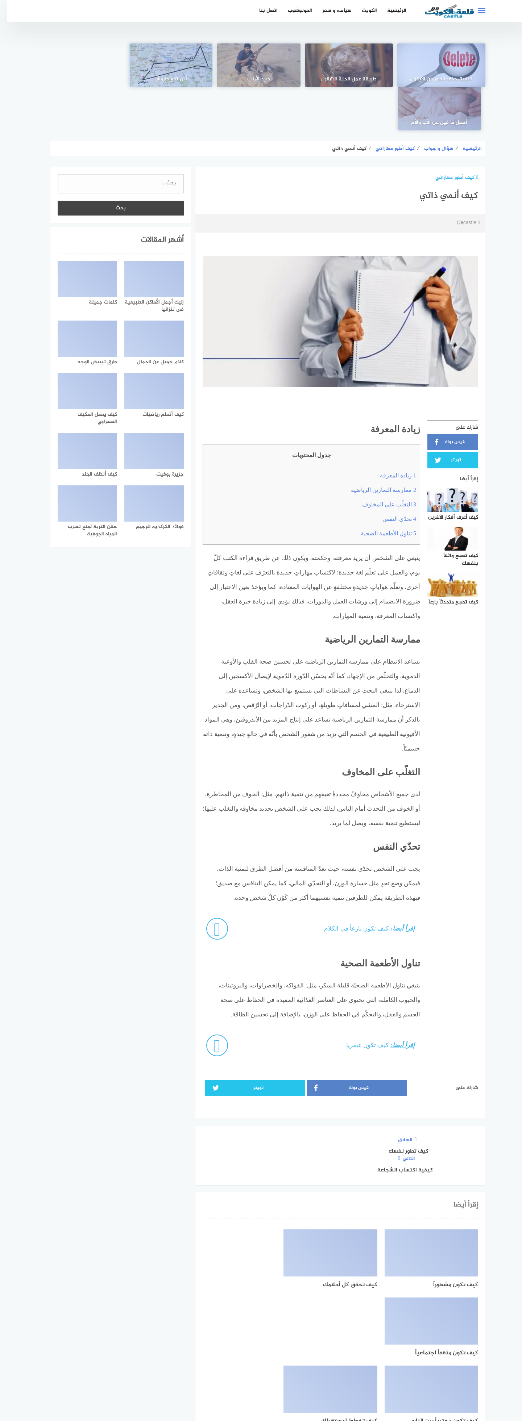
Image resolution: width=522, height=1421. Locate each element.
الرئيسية (389, 11)
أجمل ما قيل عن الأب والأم (85, 79)
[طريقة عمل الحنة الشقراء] (348, 65)
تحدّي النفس (392, 475)
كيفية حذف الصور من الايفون (437, 79)
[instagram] (236, 1353)
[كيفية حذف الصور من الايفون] (436, 65)
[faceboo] (286, 1353)
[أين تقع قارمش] (173, 65)
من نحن (215, 1377)
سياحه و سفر (330, 11)
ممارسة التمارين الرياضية (376, 446)
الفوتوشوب (293, 11)
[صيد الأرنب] (261, 65)
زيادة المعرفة (391, 432)
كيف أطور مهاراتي (449, 134)
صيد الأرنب (261, 79)
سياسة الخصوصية (253, 1377)
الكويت (362, 11)
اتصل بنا (261, 11)
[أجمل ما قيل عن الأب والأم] (85, 65)
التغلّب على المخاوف (382, 461)
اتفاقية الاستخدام (302, 1377)
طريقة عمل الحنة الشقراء (349, 79)
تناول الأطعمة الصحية (381, 490)
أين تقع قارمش (173, 79)
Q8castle (461, 180)
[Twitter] (261, 1353)
